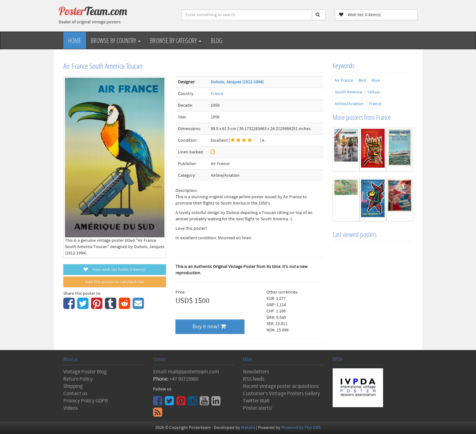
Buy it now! (209, 326)
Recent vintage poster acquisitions (281, 386)
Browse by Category (175, 40)
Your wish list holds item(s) (114, 269)
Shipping (73, 386)
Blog (216, 40)
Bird (362, 80)
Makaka (248, 428)
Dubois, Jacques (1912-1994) (237, 82)
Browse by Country (116, 40)
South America (348, 92)
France (217, 94)
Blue (375, 80)
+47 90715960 (183, 379)
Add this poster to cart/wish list (114, 282)
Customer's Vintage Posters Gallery (281, 393)
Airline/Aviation (349, 104)
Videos (70, 408)
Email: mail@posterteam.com (186, 371)
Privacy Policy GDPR (85, 400)
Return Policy (78, 379)
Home (74, 40)
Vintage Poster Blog (85, 371)
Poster (93, 11)
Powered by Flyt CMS (301, 428)
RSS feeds (253, 379)
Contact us (75, 393)
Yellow (373, 92)
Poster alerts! (257, 408)
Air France (344, 80)
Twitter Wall (256, 400)
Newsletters (256, 371)
